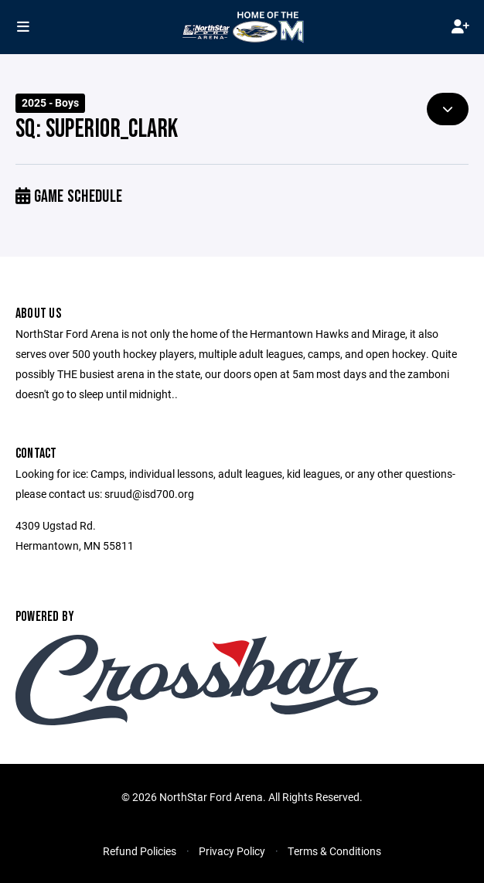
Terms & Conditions (334, 851)
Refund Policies (139, 851)
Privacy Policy (232, 851)
